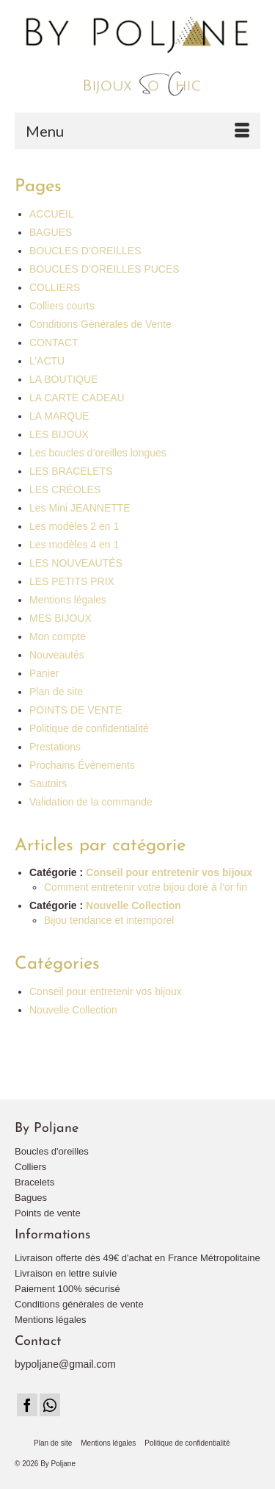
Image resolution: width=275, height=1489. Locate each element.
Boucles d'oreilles (52, 1151)
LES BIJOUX (59, 434)
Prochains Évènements (82, 765)
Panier (44, 673)
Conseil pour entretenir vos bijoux (169, 872)
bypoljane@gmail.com (65, 1364)
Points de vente (48, 1213)
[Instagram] (50, 1404)
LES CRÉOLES (64, 489)
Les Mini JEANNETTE (80, 508)
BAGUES (50, 232)
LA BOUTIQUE (63, 379)
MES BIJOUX (60, 618)
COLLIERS (54, 287)
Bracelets (34, 1182)
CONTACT (53, 342)
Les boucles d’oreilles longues (97, 453)
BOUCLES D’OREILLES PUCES (104, 269)
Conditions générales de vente (79, 1304)
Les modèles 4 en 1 (74, 544)
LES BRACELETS (71, 471)
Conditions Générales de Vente (100, 324)
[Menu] (137, 130)
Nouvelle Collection (133, 905)
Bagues (31, 1197)
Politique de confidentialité (89, 728)
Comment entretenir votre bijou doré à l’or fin (145, 887)
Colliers (30, 1166)
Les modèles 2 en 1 (74, 526)
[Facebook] (27, 1404)
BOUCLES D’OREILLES (85, 250)
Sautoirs (48, 783)
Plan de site (56, 691)
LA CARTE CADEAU (77, 397)
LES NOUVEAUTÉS (75, 563)
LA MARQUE (59, 416)
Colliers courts (62, 306)
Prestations (55, 747)
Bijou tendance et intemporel (109, 920)
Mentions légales (67, 600)
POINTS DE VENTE (75, 710)
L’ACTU (47, 361)
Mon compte (57, 636)
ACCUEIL (51, 214)
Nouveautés (56, 655)
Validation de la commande (91, 802)
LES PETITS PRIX (71, 581)
